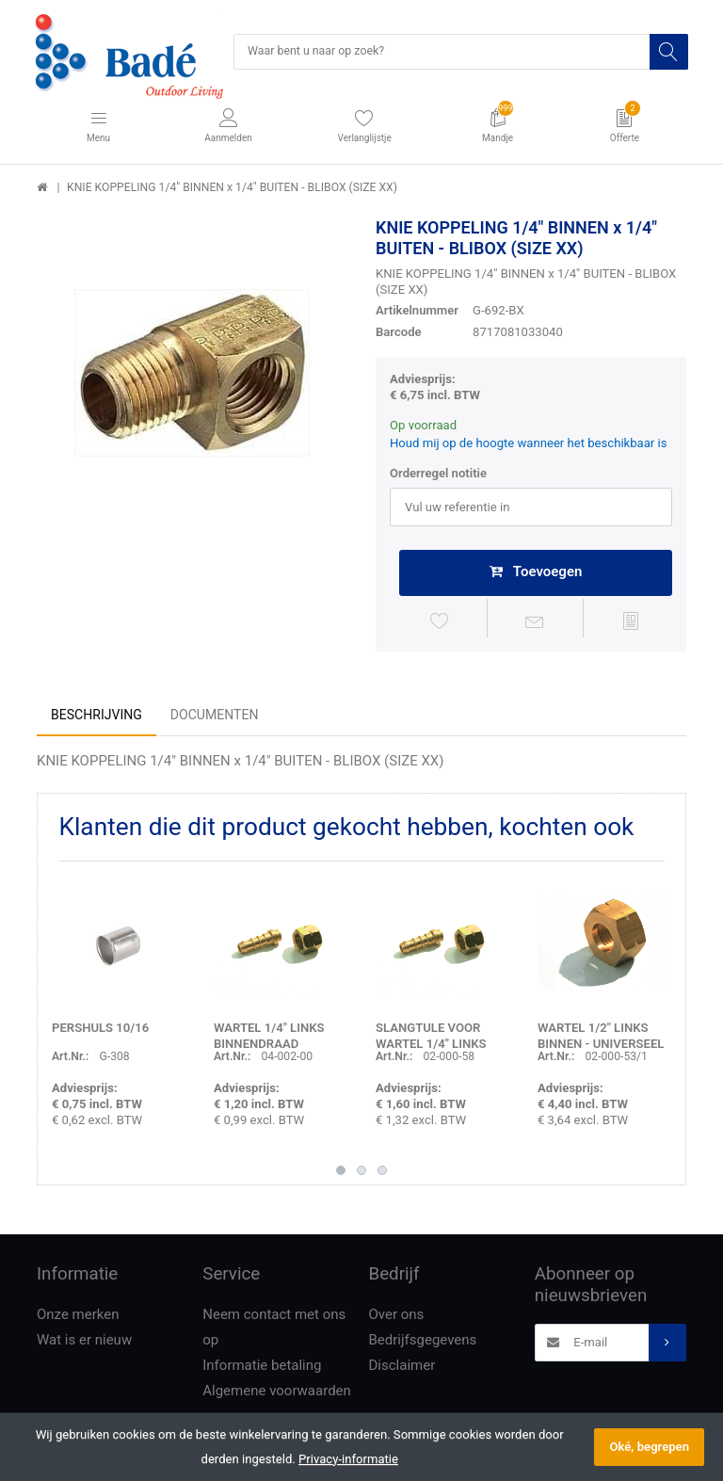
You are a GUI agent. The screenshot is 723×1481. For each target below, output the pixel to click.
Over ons (397, 1318)
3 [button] (382, 1174)
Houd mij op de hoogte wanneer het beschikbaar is (528, 444)
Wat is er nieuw (84, 1343)
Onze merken (78, 1318)
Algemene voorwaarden (276, 1394)
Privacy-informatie (348, 1459)
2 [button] (361, 1174)
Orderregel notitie (438, 474)
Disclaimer (402, 1368)
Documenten (214, 718)
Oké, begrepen (649, 1447)
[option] (192, 373)
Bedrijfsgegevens (423, 1343)
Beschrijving (96, 718)
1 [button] (340, 1174)
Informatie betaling (261, 1368)
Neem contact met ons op (273, 1331)
